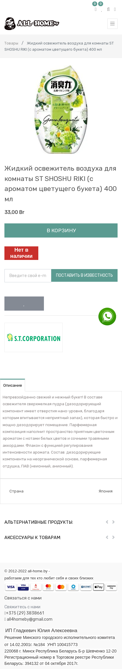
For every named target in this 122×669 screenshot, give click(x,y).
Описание (12, 385)
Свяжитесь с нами (22, 606)
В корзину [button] (61, 230)
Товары (11, 43)
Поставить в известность (84, 275)
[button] (24, 303)
